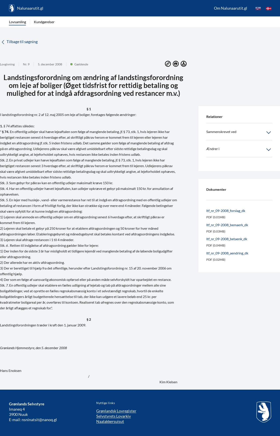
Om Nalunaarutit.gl (230, 8)
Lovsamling (17, 22)
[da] (268, 8)
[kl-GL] (258, 8)
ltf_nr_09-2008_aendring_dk (227, 253)
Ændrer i (239, 149)
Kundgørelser (44, 22)
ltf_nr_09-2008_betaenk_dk (226, 239)
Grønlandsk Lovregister (116, 410)
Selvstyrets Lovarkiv (113, 416)
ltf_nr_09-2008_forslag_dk (225, 210)
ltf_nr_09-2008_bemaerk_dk (227, 225)
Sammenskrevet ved (239, 132)
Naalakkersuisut (110, 421)
